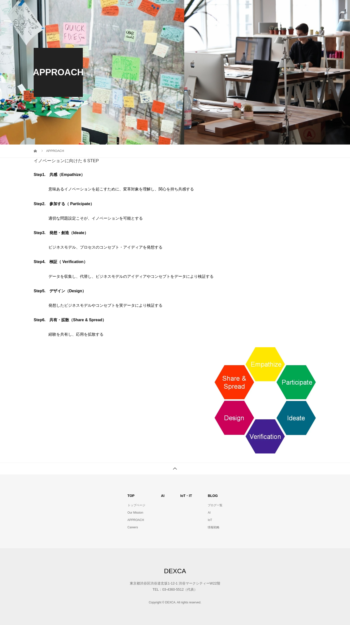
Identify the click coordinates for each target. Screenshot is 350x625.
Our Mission (143, 9)
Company (302, 9)
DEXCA (175, 571)
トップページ (136, 505)
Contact (275, 9)
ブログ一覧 (215, 505)
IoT (210, 520)
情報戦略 (213, 527)
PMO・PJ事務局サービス (186, 9)
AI (209, 512)
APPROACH (136, 520)
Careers (133, 527)
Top (118, 9)
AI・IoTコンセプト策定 (237, 9)
